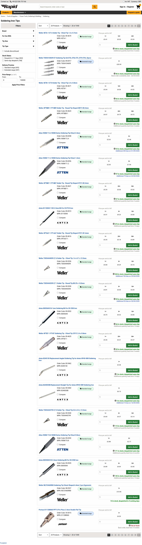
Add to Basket (133, 45)
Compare (61, 42)
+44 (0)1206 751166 (18, 1)
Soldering (46, 16)
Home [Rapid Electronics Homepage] (3, 16)
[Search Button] (94, 7)
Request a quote (134, 12)
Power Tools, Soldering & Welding (30, 16)
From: (5, 77)
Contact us (4, 1)
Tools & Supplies (12, 16)
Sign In (122, 7)
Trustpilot (3, 543)
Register (130, 7)
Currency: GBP (136, 1)
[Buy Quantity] (112, 45)
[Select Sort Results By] (43, 26)
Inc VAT (126, 1)
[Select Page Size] (56, 26)
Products (5, 12)
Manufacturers (19, 12)
